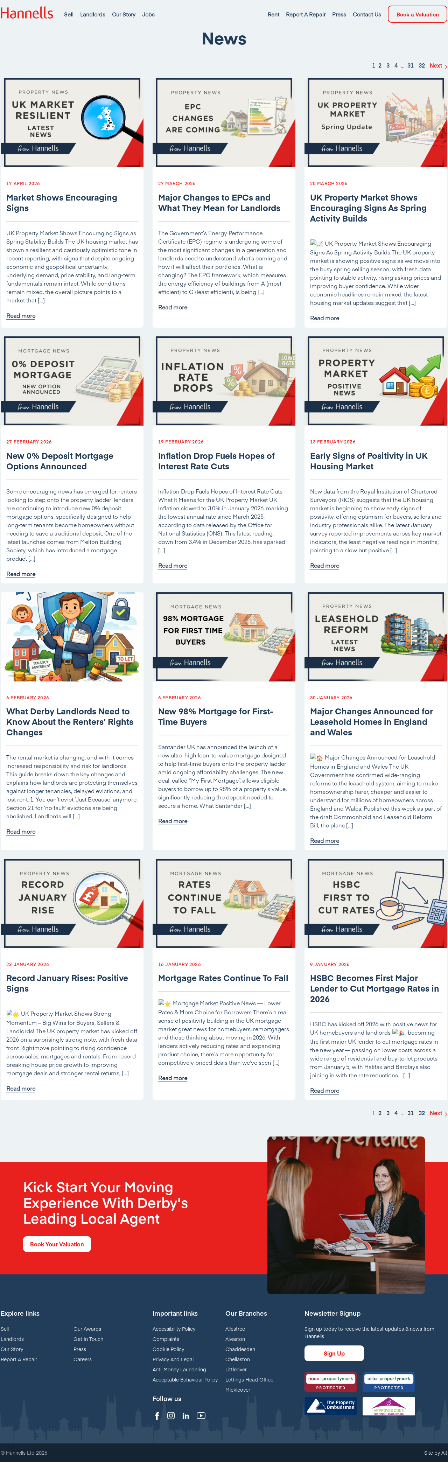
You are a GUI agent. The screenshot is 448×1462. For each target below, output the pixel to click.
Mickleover (237, 1389)
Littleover (236, 1369)
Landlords (12, 1338)
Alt (444, 1452)
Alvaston (235, 1338)
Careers (83, 1359)
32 (422, 88)
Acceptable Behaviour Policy (185, 1379)
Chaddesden (240, 1348)
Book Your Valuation (57, 1244)
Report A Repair (19, 1359)
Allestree (235, 1328)
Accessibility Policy (174, 1328)
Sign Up (334, 1353)
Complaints (166, 1338)
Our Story (12, 1348)
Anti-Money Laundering (179, 1369)
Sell (5, 1328)
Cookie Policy (168, 1348)
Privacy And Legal (173, 1359)
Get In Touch (88, 1338)
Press (80, 1348)
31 (410, 88)
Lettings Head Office (249, 1379)
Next (436, 88)
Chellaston (237, 1359)
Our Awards (87, 1328)
